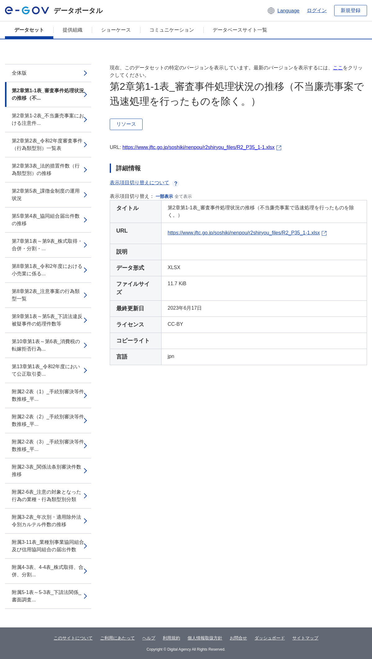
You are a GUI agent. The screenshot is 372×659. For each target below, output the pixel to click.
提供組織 (72, 30)
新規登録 (351, 10)
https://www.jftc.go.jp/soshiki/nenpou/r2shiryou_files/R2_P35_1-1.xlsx (198, 147)
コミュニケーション (171, 30)
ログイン (317, 10)
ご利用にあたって (117, 637)
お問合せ (238, 637)
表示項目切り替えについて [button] (144, 182)
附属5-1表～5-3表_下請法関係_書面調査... (46, 596)
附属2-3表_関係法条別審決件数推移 (46, 470)
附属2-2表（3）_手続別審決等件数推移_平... (48, 445)
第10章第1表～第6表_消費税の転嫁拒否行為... (46, 345)
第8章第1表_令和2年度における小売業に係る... (47, 270)
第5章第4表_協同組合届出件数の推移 (46, 219)
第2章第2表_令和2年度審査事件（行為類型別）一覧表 (47, 144)
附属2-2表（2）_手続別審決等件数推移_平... (48, 420)
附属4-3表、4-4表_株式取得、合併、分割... (47, 571)
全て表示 (183, 196)
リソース (126, 124)
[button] (283, 11)
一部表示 (164, 196)
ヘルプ (148, 637)
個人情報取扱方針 (205, 637)
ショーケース (116, 30)
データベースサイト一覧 (240, 30)
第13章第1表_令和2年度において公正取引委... (46, 370)
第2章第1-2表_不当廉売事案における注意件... (48, 119)
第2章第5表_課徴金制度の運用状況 (46, 194)
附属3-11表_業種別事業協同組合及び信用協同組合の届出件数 (48, 545)
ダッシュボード (270, 637)
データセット (29, 30)
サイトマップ (305, 637)
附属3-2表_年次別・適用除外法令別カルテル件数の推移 (46, 520)
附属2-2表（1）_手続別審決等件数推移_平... (48, 395)
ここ (338, 67)
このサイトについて (73, 637)
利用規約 (171, 637)
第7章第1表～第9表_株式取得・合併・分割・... (47, 244)
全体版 (19, 73)
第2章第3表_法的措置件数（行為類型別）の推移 (46, 169)
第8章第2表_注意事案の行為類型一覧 (46, 295)
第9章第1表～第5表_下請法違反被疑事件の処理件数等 (47, 320)
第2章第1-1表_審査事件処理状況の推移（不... (48, 94)
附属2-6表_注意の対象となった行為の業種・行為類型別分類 (46, 495)
